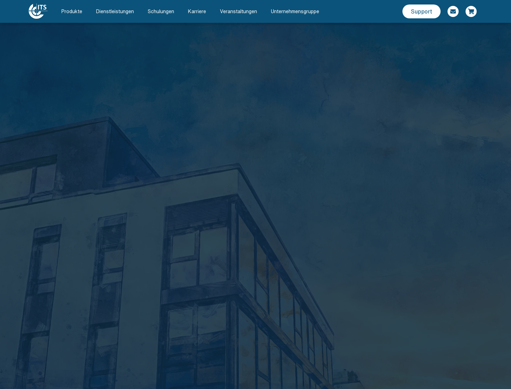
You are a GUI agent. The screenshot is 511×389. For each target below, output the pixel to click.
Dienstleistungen (115, 11)
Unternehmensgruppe (295, 11)
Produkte (71, 11)
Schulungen (161, 11)
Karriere (197, 11)
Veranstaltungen (238, 11)
